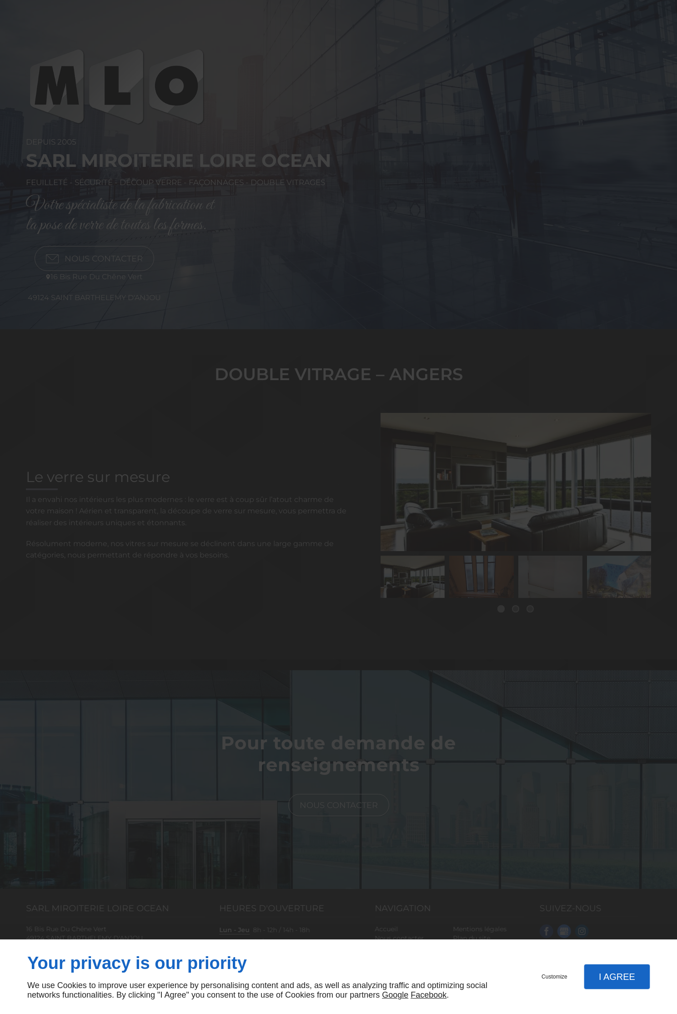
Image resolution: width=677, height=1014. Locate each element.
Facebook (428, 994)
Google (395, 994)
